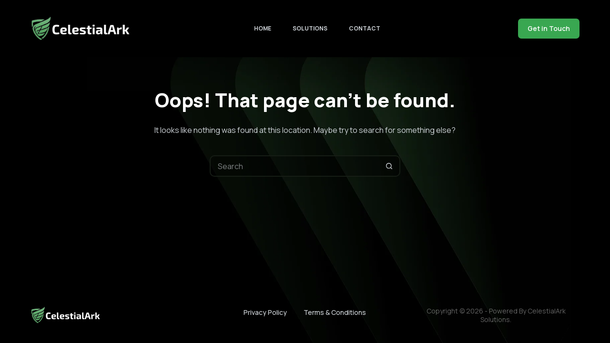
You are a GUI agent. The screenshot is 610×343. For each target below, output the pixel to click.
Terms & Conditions (335, 312)
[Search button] (389, 166)
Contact (364, 28)
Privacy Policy (265, 312)
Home (262, 28)
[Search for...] (294, 166)
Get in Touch (549, 28)
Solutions (310, 28)
